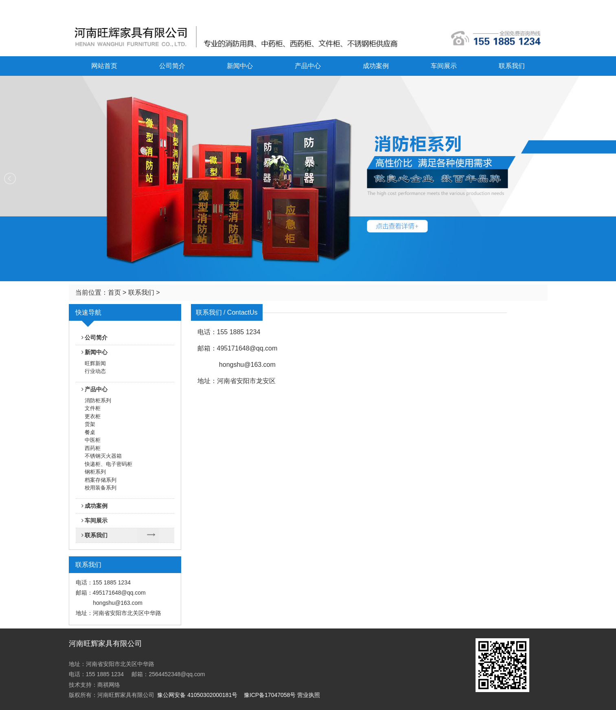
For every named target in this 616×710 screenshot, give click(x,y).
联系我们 (512, 65)
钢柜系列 (95, 472)
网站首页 (104, 65)
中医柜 (93, 440)
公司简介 (172, 65)
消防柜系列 (98, 400)
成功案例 (376, 65)
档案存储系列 (100, 480)
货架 (90, 424)
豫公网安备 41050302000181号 (197, 695)
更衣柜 (93, 416)
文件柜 (93, 408)
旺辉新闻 (95, 363)
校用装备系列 (100, 488)
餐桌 (90, 432)
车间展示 (444, 65)
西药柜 (93, 448)
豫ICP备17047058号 (270, 695)
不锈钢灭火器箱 (103, 456)
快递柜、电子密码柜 (108, 464)
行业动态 (95, 371)
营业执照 (308, 695)
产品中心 (308, 65)
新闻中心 (240, 65)
